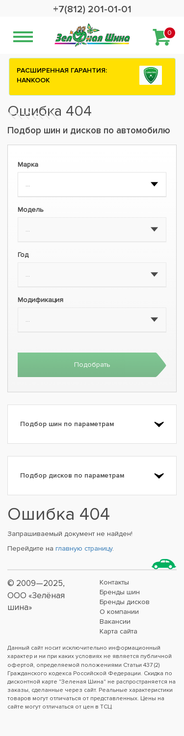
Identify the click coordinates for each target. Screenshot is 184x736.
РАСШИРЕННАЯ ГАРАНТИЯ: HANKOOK (62, 75)
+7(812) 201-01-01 (92, 9)
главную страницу (83, 548)
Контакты (114, 582)
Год (23, 255)
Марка (28, 164)
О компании (119, 612)
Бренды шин (120, 592)
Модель (31, 209)
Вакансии (115, 621)
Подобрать (92, 364)
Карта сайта (118, 631)
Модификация (40, 300)
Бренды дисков (125, 602)
